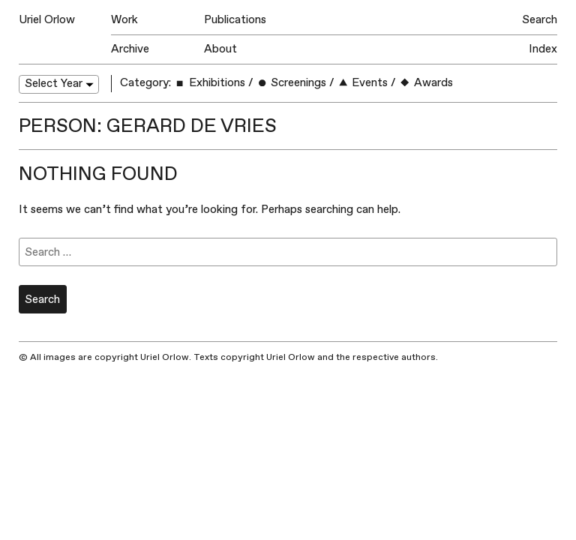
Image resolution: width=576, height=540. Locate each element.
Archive (130, 49)
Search (539, 20)
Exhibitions (209, 83)
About (220, 49)
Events (363, 83)
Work (124, 20)
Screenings (291, 83)
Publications (235, 20)
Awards (425, 83)
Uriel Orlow (47, 20)
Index (543, 49)
